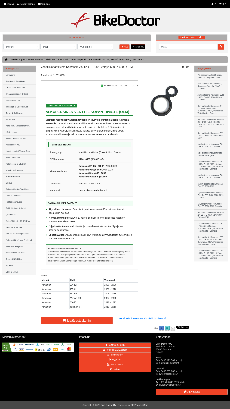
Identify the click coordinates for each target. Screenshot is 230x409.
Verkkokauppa (18, 59)
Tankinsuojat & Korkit (15, 253)
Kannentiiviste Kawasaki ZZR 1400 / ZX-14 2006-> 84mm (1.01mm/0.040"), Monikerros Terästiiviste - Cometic (211, 165)
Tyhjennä (138, 46)
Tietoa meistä (115, 364)
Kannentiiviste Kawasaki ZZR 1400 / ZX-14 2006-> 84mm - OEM (211, 135)
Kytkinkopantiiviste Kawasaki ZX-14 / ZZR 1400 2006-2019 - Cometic (211, 195)
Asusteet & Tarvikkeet (15, 81)
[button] (214, 4)
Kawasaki (63, 59)
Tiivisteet (50, 59)
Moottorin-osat (35, 59)
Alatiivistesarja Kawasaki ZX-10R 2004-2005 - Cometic (210, 145)
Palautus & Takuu (115, 345)
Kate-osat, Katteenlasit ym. (18, 126)
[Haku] (188, 47)
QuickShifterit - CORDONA (18, 221)
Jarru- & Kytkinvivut (14, 113)
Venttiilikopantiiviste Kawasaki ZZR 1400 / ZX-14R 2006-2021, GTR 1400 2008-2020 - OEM (211, 123)
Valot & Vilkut (12, 272)
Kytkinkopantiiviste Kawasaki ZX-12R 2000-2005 (210, 185)
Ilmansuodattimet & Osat (17, 94)
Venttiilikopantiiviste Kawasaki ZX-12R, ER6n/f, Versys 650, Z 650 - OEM (107, 59)
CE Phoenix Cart (139, 405)
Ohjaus (9, 183)
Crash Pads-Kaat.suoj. (16, 88)
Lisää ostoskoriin (77, 320)
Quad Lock (10, 215)
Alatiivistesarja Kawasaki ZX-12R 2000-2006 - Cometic (210, 176)
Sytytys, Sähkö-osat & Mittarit (19, 240)
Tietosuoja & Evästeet (115, 350)
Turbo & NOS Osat (14, 259)
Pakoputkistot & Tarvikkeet (17, 189)
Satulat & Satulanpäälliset (17, 234)
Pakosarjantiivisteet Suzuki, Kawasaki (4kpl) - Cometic (210, 76)
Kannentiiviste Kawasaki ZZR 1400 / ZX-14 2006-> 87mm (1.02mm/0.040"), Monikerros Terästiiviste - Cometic (211, 254)
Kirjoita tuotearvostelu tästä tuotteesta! (143, 318)
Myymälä (115, 359)
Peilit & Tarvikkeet (13, 196)
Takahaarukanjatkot (14, 246)
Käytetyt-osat (12, 132)
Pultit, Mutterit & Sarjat (16, 208)
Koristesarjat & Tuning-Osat (18, 151)
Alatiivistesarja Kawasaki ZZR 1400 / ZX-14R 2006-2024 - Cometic (211, 97)
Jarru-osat (10, 119)
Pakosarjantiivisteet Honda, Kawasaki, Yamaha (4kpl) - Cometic (210, 86)
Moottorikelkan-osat (14, 170)
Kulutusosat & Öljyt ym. (16, 164)
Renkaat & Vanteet (14, 227)
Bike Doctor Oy (108, 405)
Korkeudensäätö (13, 158)
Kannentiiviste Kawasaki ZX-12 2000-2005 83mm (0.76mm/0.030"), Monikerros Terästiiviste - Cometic (210, 109)
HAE (124, 46)
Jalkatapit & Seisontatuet (17, 107)
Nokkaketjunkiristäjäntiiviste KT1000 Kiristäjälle (210, 154)
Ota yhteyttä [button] (191, 391)
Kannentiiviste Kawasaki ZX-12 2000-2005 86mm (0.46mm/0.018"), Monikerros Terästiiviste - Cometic (210, 227)
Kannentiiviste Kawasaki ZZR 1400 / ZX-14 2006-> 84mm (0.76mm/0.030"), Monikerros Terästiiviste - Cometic (211, 240)
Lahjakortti (10, 75)
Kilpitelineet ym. (13, 145)
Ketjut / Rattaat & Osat (16, 138)
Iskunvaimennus (13, 100)
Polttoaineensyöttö (14, 202)
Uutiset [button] (115, 369)
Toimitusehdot (115, 354)
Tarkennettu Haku (191, 37)
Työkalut (9, 265)
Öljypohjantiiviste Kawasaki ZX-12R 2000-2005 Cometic (210, 205)
